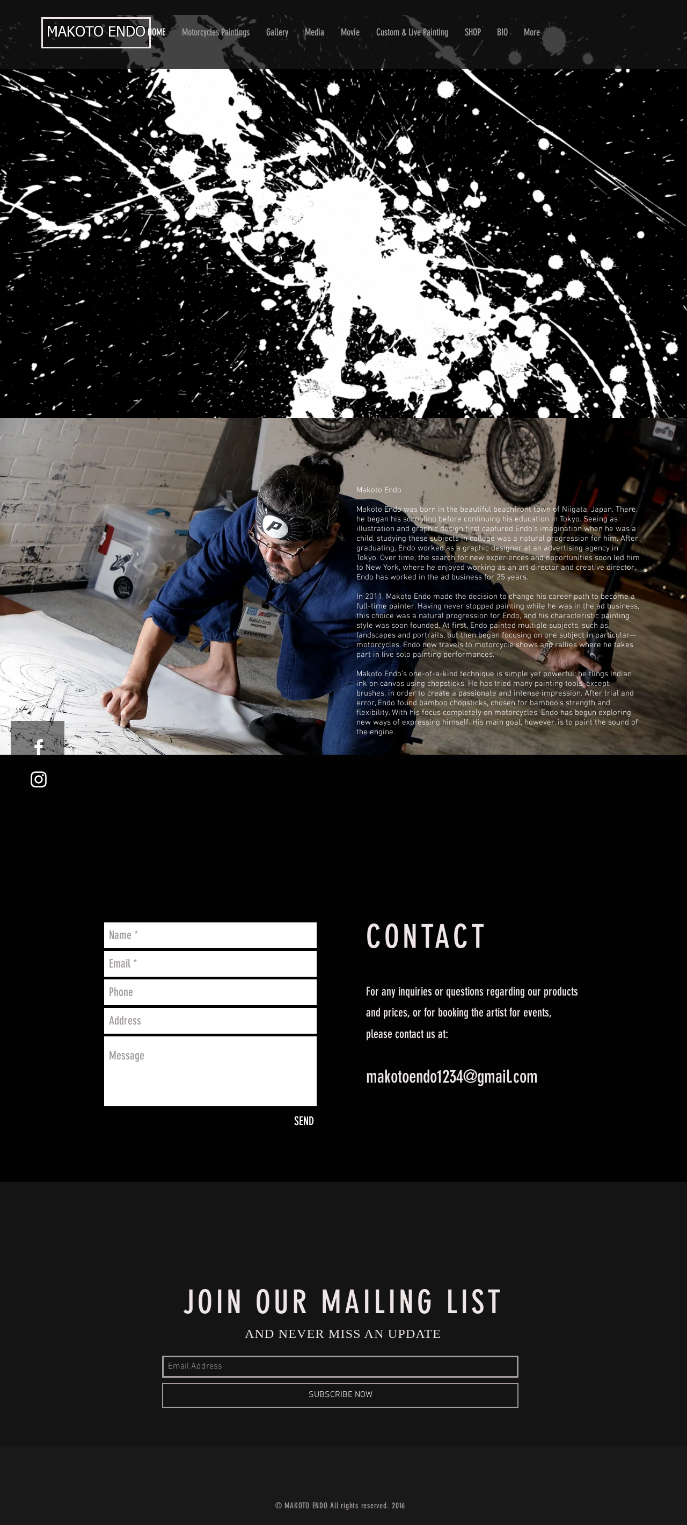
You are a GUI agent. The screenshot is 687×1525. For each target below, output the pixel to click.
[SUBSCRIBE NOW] (340, 1395)
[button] (277, 32)
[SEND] (304, 1121)
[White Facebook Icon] (38, 747)
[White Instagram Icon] (38, 779)
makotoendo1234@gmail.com (452, 1076)
